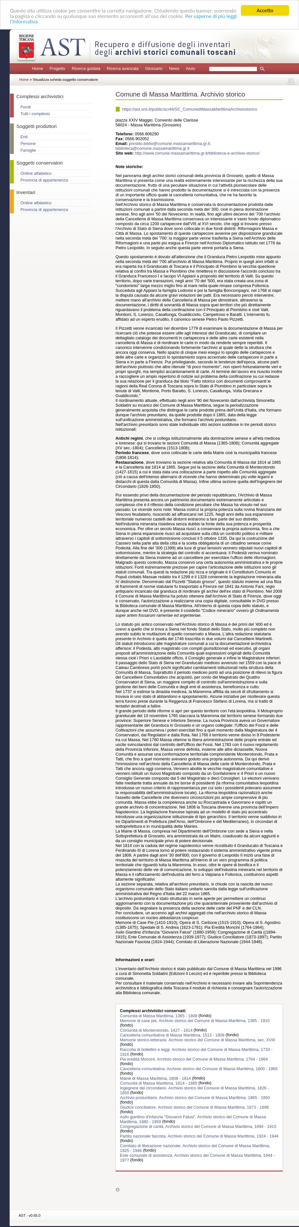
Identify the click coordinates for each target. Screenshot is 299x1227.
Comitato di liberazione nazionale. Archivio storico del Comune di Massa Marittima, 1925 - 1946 (195, 1148)
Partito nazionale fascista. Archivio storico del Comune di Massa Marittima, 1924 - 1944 (199, 1135)
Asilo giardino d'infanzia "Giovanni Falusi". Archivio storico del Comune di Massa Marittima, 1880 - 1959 (193, 1119)
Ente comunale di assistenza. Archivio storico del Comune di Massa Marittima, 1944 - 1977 (197, 1157)
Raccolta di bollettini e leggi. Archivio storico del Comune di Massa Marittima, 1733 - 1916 (196, 1051)
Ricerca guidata (86, 68)
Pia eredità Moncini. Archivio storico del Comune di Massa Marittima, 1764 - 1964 (194, 1058)
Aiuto (190, 68)
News (174, 68)
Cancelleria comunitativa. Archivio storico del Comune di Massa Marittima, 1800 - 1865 (199, 1068)
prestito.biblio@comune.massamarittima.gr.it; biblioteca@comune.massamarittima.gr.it (163, 146)
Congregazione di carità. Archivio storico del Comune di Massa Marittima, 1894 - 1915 (198, 1126)
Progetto (57, 68)
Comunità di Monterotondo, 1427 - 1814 (157, 1030)
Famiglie (28, 150)
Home (37, 68)
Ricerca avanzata (123, 68)
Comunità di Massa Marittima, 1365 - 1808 (159, 1015)
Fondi (26, 107)
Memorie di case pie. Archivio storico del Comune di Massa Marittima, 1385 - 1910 (195, 1020)
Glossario (153, 68)
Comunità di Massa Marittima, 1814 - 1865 (159, 1082)
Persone (28, 143)
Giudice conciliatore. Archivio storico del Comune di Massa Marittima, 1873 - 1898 (194, 1106)
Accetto (265, 10)
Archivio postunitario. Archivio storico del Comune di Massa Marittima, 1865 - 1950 (195, 1097)
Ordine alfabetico (36, 173)
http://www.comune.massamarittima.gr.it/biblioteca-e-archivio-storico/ (197, 153)
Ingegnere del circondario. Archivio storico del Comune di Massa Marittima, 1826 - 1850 (194, 1090)
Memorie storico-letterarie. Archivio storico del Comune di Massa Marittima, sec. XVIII (197, 1039)
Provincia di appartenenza (44, 180)
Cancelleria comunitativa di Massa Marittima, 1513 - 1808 (173, 1034)
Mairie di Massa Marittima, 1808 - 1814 (156, 1078)
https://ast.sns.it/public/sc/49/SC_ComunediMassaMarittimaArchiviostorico (189, 109)
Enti (24, 136)
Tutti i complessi (35, 113)
